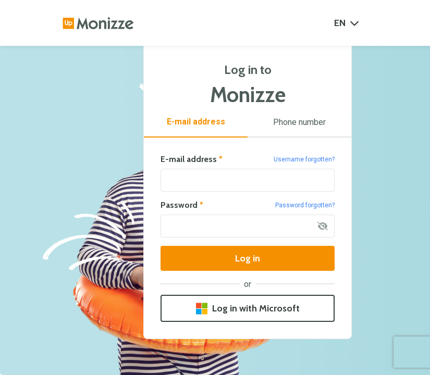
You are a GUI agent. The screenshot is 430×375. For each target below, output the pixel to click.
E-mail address (196, 122)
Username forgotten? (304, 159)
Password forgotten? (305, 205)
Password (182, 205)
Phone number (299, 122)
